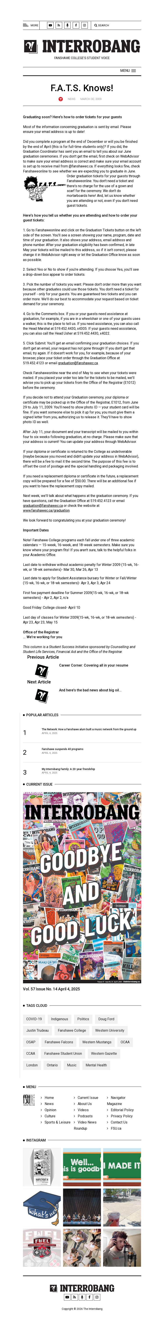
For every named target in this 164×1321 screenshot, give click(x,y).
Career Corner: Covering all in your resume (93, 665)
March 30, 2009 (90, 99)
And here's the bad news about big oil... (90, 690)
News (71, 99)
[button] (128, 70)
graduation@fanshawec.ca (78, 363)
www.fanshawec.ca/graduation (46, 510)
